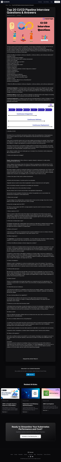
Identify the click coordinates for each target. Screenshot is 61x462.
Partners (25, 454)
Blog (51, 1)
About (12, 454)
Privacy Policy (39, 454)
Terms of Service (47, 454)
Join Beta (57, 1)
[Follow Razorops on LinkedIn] (30, 456)
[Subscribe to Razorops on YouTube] (32, 456)
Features (40, 1)
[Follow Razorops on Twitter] (28, 456)
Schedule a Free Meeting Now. (30, 436)
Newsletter (21, 454)
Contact (15, 454)
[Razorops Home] (5, 2)
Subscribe (31, 374)
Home (7, 5)
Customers (31, 454)
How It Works (46, 1)
